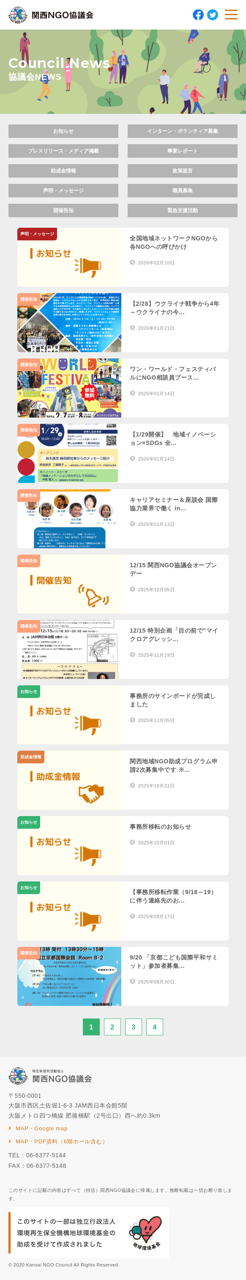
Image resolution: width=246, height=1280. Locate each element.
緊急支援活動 (182, 210)
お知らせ (63, 131)
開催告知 (63, 210)
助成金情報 (63, 171)
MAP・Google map (42, 1128)
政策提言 (182, 171)
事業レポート (182, 151)
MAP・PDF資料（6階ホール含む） (62, 1141)
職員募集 (182, 191)
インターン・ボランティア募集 (182, 131)
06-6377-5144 (46, 1155)
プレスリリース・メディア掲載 (63, 151)
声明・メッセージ (63, 191)
